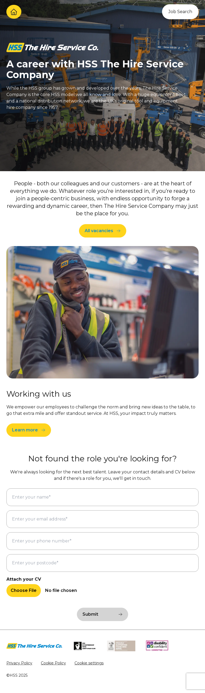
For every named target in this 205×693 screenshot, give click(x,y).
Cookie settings (89, 663)
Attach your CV (23, 579)
